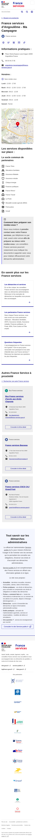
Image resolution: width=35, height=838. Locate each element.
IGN (29, 143)
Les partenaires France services (17, 312)
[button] (17, 124)
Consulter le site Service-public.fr (16, 627)
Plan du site (4, 822)
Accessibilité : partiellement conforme (18, 822)
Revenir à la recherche (11, 18)
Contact (9, 828)
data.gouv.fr (20, 669)
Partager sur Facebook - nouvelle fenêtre (3, 42)
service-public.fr (18, 665)
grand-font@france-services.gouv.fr (19, 507)
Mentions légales (5, 825)
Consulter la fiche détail (18, 427)
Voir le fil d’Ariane (5, 11)
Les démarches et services (15, 284)
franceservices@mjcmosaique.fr (18, 459)
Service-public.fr (9, 568)
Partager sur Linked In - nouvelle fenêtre (14, 42)
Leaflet (24, 143)
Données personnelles (17, 825)
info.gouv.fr (5, 665)
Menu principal (32, 2)
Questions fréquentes (13, 342)
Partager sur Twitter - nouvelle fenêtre (8, 42)
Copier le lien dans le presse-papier (24, 42)
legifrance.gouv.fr (7, 669)
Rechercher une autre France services (16, 381)
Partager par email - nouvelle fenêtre (19, 42)
